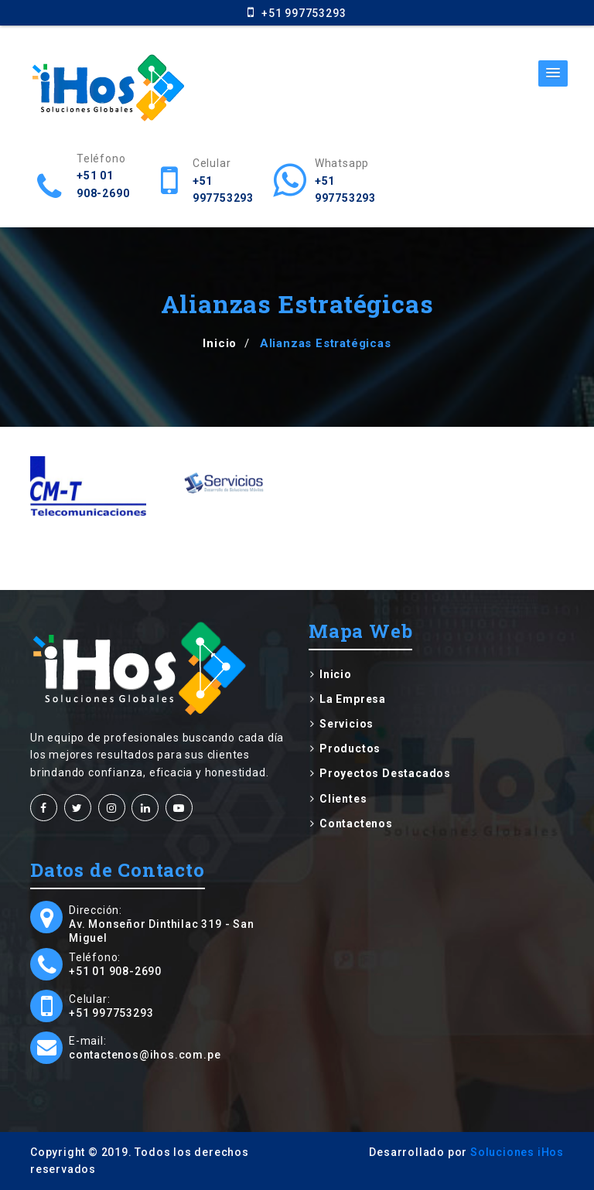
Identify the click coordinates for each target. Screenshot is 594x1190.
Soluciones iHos (517, 1152)
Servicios (346, 724)
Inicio (220, 343)
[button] (553, 73)
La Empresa (352, 699)
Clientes (343, 799)
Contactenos (356, 823)
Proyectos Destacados (385, 773)
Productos (350, 748)
